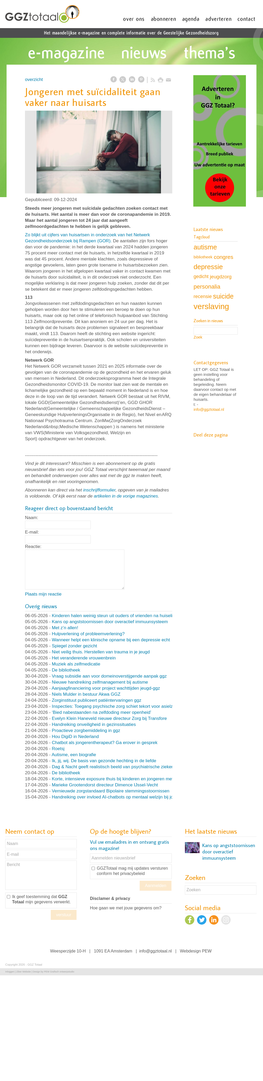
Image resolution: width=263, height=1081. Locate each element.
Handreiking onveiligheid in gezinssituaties (94, 724)
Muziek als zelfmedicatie (76, 664)
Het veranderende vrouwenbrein (84, 657)
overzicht (34, 79)
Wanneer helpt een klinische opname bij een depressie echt (111, 639)
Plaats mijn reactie (43, 594)
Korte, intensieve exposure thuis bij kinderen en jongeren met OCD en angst (127, 778)
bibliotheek (203, 257)
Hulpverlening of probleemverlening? (88, 633)
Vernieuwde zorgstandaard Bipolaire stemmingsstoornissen (110, 790)
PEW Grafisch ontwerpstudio (59, 971)
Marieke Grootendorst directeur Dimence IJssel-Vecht (105, 784)
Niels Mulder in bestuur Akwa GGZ (86, 694)
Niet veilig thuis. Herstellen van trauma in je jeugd (101, 651)
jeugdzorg (220, 276)
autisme (205, 247)
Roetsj (58, 748)
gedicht (201, 276)
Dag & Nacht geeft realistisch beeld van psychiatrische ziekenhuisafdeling (125, 766)
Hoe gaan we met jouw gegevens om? (125, 908)
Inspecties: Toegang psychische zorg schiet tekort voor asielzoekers (119, 706)
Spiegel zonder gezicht (74, 645)
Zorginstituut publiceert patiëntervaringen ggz (96, 700)
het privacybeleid (129, 873)
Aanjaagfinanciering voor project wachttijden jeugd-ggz (106, 688)
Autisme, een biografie (74, 754)
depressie (208, 266)
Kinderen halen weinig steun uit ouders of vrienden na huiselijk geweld (121, 615)
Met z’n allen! (65, 627)
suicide (223, 296)
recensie (203, 296)
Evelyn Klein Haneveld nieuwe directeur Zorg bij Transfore (109, 718)
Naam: (31, 517)
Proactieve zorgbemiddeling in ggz (86, 730)
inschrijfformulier (99, 490)
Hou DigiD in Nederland (75, 736)
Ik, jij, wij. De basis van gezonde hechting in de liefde (104, 760)
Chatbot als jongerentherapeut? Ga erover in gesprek (105, 742)
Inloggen (9, 971)
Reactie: (33, 546)
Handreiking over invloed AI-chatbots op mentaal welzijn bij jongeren (119, 797)
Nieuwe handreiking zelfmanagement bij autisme (100, 682)
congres (223, 257)
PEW (206, 951)
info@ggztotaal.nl (209, 409)
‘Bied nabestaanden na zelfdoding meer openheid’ (101, 712)
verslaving (211, 306)
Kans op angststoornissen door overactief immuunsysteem (110, 621)
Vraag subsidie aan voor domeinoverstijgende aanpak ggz (109, 676)
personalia (207, 286)
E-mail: (32, 532)
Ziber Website (23, 971)
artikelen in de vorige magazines (126, 496)
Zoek (198, 337)
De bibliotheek (66, 670)
